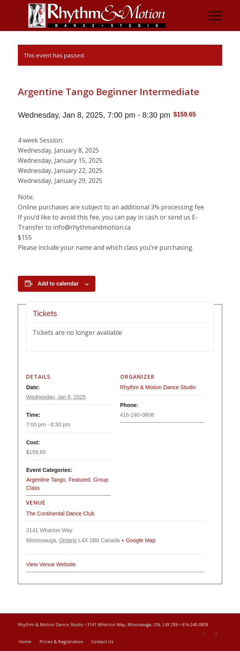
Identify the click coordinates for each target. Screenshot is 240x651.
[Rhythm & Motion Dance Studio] (99, 15)
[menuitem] (211, 15)
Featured (79, 480)
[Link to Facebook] (205, 633)
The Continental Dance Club (60, 513)
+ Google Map (138, 540)
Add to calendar (58, 283)
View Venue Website (51, 564)
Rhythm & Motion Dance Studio (158, 387)
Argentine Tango (46, 480)
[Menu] (211, 15)
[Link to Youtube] (216, 633)
